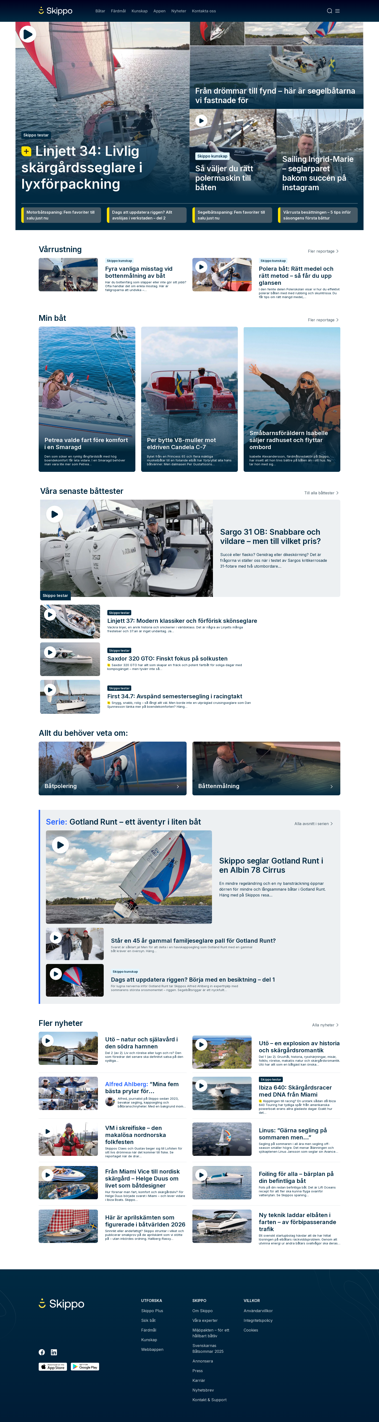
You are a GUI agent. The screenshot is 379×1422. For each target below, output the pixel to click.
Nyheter (178, 10)
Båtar (100, 10)
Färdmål (118, 10)
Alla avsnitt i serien (311, 823)
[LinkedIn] (54, 1353)
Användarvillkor (258, 1310)
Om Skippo (202, 1310)
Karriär (198, 1380)
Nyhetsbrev (203, 1390)
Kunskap (140, 10)
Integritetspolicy (258, 1320)
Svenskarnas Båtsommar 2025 (208, 1348)
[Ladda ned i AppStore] (53, 1367)
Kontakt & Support (209, 1399)
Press (197, 1370)
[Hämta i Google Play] (85, 1367)
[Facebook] (42, 1353)
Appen (159, 10)
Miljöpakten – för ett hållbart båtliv (210, 1333)
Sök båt (148, 1320)
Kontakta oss (204, 10)
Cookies (251, 1330)
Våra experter (205, 1320)
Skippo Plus (152, 1310)
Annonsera (202, 1361)
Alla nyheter (323, 1025)
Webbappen (152, 1349)
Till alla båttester (319, 492)
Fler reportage (321, 251)
